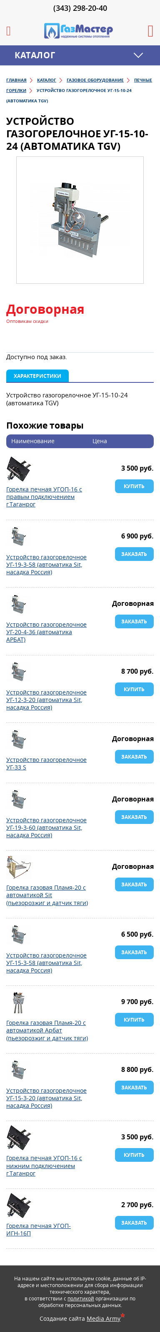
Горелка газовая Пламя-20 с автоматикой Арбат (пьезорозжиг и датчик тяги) (18, 1002)
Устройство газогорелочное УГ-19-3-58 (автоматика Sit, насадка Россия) (18, 536)
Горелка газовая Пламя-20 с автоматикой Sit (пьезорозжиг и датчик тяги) (18, 867)
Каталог (35, 55)
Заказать (134, 554)
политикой (81, 1298)
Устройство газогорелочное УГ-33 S (18, 739)
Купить (134, 486)
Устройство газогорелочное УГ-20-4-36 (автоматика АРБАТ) (18, 604)
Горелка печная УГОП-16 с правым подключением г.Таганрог (18, 468)
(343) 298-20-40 (80, 8)
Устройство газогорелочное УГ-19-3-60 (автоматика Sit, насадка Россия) (18, 799)
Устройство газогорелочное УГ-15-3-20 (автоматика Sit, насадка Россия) (18, 1070)
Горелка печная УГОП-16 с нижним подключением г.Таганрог (18, 1137)
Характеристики (37, 376)
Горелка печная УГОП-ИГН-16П (18, 1205)
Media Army (103, 1318)
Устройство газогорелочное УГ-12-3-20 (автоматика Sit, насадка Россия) (18, 672)
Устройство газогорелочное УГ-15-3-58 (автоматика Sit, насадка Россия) (18, 935)
